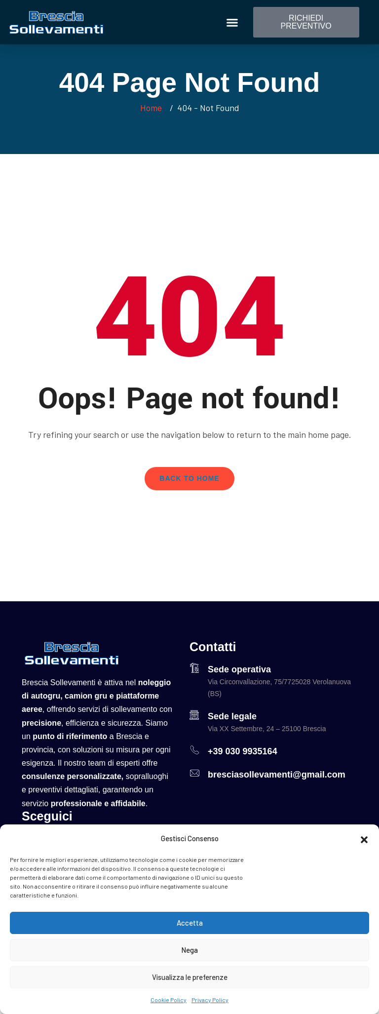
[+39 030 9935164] (194, 750)
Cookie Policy (169, 999)
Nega (189, 949)
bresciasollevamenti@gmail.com (276, 775)
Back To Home (189, 478)
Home (153, 107)
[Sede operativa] (194, 668)
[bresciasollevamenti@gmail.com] (194, 773)
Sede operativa (239, 669)
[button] (364, 838)
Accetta (190, 922)
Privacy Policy (209, 999)
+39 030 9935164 (242, 751)
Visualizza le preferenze (189, 977)
